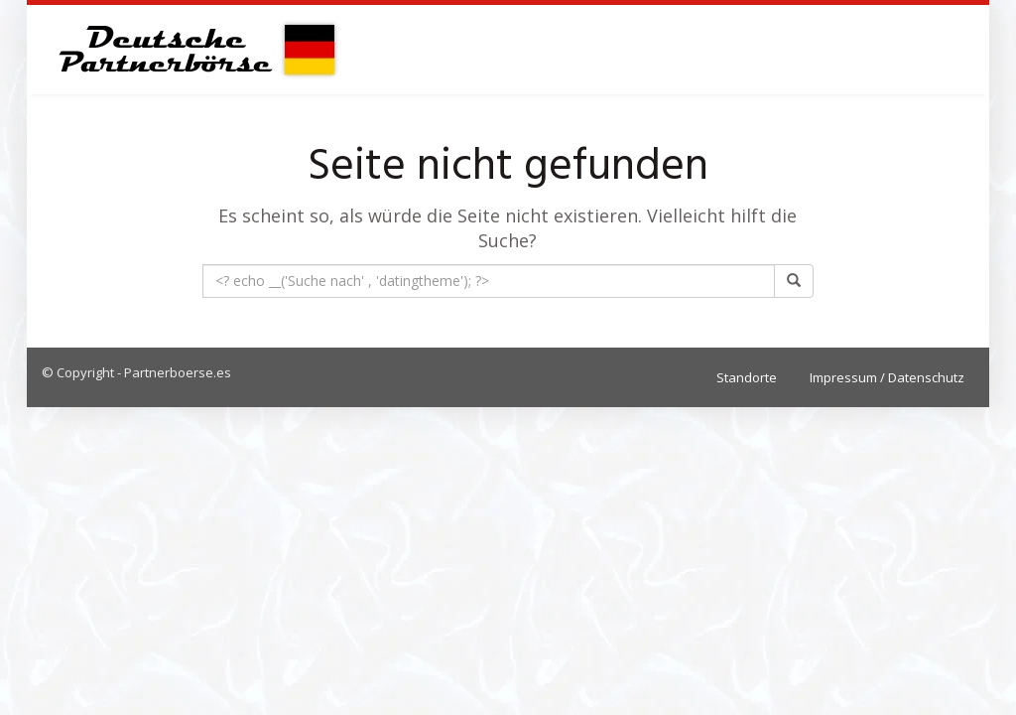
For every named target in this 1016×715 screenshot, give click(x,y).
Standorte (746, 377)
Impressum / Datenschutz (887, 377)
